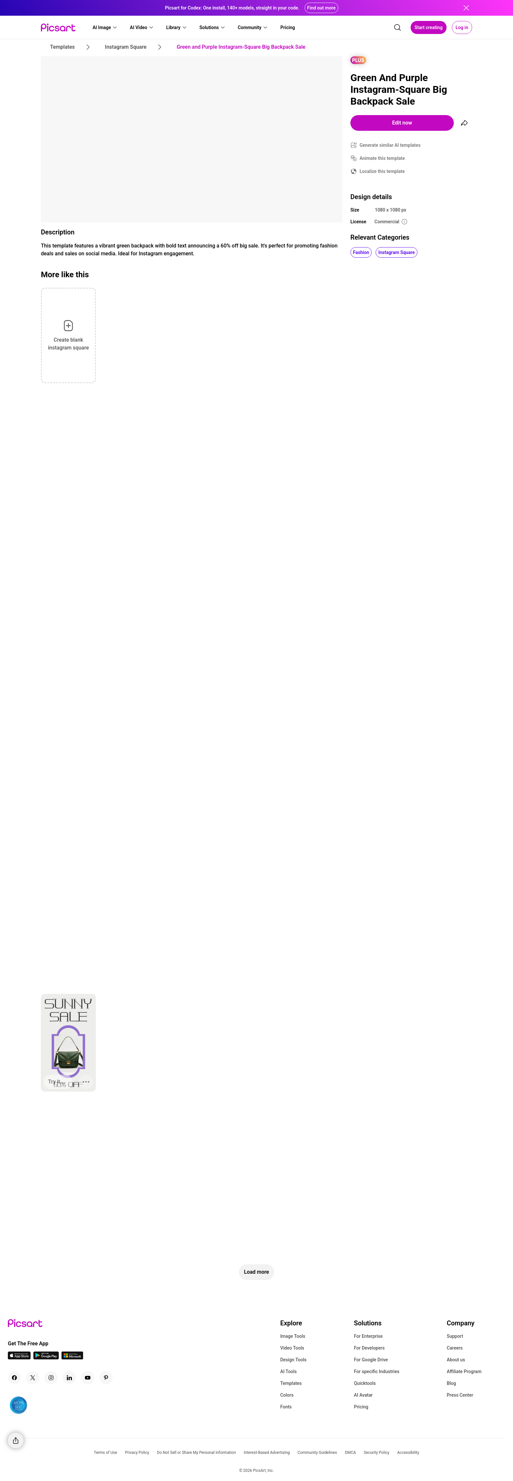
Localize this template (382, 171)
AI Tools (288, 1371)
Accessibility (408, 1452)
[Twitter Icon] (32, 1377)
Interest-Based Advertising (267, 1452)
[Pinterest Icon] (106, 1377)
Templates (291, 1383)
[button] (105, 27)
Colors (286, 1395)
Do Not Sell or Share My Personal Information (196, 1452)
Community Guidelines (317, 1452)
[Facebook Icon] (14, 1377)
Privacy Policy (137, 1452)
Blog (451, 1383)
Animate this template (382, 158)
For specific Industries (376, 1371)
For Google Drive (371, 1359)
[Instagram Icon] (51, 1377)
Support (455, 1336)
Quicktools (365, 1383)
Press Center (460, 1395)
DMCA (350, 1452)
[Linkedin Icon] (69, 1377)
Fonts (286, 1406)
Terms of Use (105, 1452)
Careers (455, 1348)
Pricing (361, 1406)
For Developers (369, 1348)
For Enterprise (368, 1336)
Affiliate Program (464, 1371)
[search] (397, 27)
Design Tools (293, 1359)
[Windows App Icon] (72, 1357)
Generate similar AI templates (390, 145)
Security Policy (376, 1452)
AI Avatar (363, 1395)
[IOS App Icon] (19, 1357)
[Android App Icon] (46, 1357)
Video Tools (292, 1348)
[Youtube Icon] (87, 1377)
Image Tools (292, 1336)
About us (456, 1359)
